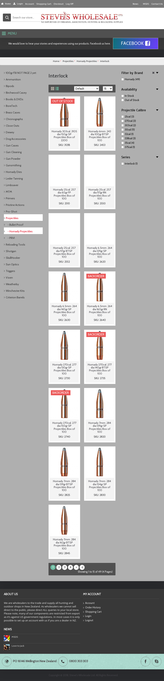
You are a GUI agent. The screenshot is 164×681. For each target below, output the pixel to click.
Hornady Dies (14, 172)
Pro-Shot (11, 211)
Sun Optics (12, 264)
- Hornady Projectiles (19, 231)
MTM (9, 191)
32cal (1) (127, 134)
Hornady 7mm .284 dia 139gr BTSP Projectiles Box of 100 (64, 485)
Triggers (10, 271)
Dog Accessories (16, 139)
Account (89, 603)
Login (87, 616)
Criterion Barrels (15, 297)
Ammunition (13, 79)
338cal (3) (128, 138)
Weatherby (12, 284)
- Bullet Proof (14, 224)
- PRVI (10, 238)
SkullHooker (13, 258)
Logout (88, 620)
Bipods (10, 86)
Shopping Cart (92, 612)
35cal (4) (127, 142)
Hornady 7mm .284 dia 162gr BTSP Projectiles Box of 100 (64, 544)
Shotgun (11, 251)
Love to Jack (18, 645)
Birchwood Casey (16, 92)
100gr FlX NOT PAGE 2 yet (21, 73)
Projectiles (12, 218)
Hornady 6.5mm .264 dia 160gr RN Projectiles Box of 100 (99, 310)
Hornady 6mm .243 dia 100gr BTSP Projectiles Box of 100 (99, 136)
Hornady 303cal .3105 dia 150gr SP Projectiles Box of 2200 (64, 136)
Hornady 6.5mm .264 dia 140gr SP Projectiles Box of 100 (64, 310)
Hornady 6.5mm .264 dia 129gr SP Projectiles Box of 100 (99, 252)
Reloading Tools (15, 244)
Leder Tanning (14, 178)
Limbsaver (12, 185)
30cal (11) (128, 129)
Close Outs (12, 125)
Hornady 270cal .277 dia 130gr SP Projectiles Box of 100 (64, 369)
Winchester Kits (15, 291)
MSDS (15, 636)
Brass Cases (13, 112)
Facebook (135, 43)
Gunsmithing (13, 165)
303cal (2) (128, 125)
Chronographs (14, 119)
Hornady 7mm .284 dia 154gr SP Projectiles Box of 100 (99, 485)
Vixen (9, 277)
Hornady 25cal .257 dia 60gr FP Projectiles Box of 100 (64, 194)
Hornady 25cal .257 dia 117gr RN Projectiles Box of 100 (100, 194)
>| (82, 567)
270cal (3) (128, 120)
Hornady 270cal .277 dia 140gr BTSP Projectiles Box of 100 (100, 369)
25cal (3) (127, 116)
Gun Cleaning (14, 152)
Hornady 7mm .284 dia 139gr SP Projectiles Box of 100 (99, 427)
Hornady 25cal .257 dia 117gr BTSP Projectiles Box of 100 (64, 252)
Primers (10, 198)
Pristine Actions (15, 205)
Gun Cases (12, 145)
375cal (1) (128, 147)
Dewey (10, 132)
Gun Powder (13, 158)
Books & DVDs (14, 99)
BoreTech (11, 106)
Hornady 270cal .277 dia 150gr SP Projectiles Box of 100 (64, 427)
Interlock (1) (129, 163)
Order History (92, 607)
